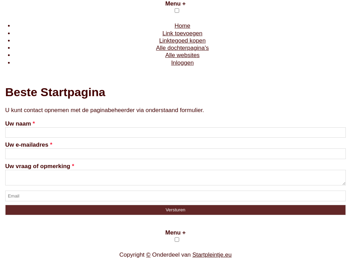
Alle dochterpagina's (182, 48)
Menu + (175, 3)
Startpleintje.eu (212, 257)
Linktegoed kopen (182, 40)
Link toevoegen (182, 33)
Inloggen (182, 62)
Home (182, 25)
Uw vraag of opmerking (39, 166)
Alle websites (182, 55)
